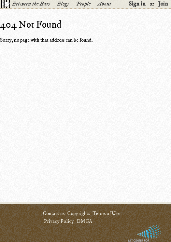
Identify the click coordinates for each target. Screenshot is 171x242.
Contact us (53, 213)
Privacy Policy (59, 221)
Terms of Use (106, 213)
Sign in (137, 3)
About (104, 3)
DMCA (84, 221)
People (83, 3)
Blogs (63, 3)
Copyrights (78, 213)
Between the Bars (31, 3)
